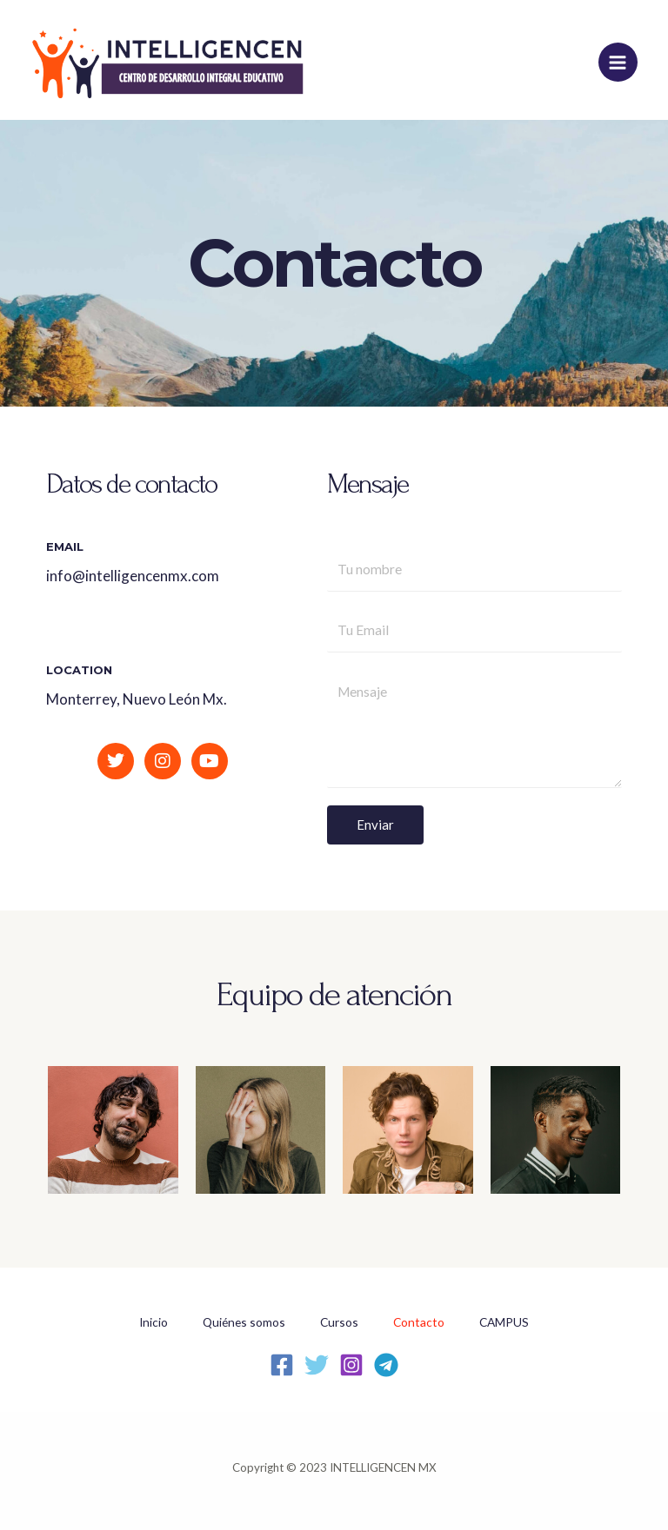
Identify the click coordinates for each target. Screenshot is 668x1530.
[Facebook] (282, 1364)
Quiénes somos (244, 1322)
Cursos (339, 1322)
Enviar (375, 824)
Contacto (418, 1322)
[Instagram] (351, 1364)
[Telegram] (386, 1364)
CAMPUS (504, 1322)
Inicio (153, 1322)
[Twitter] (316, 1364)
